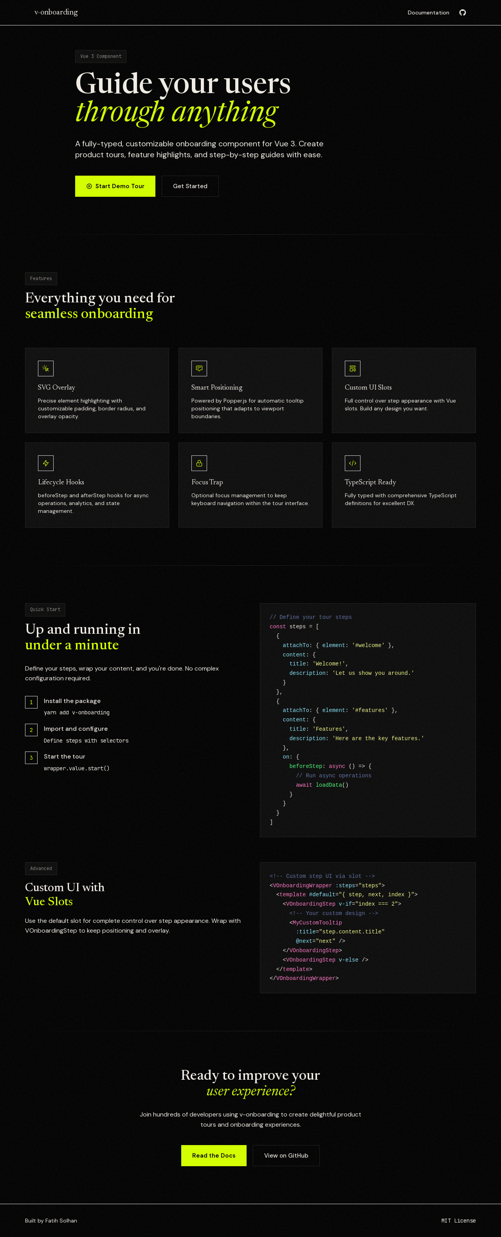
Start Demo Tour (115, 187)
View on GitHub (286, 1156)
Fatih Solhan (61, 1220)
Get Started (190, 187)
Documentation (428, 12)
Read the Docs (214, 1156)
